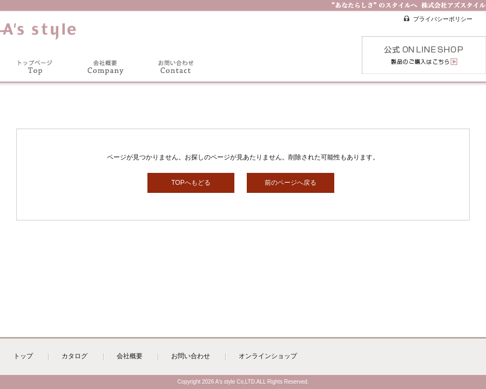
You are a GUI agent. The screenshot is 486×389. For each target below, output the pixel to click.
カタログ (74, 356)
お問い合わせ (190, 356)
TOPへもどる (190, 182)
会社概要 (130, 356)
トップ (23, 356)
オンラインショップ (268, 356)
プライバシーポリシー (443, 19)
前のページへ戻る (290, 182)
